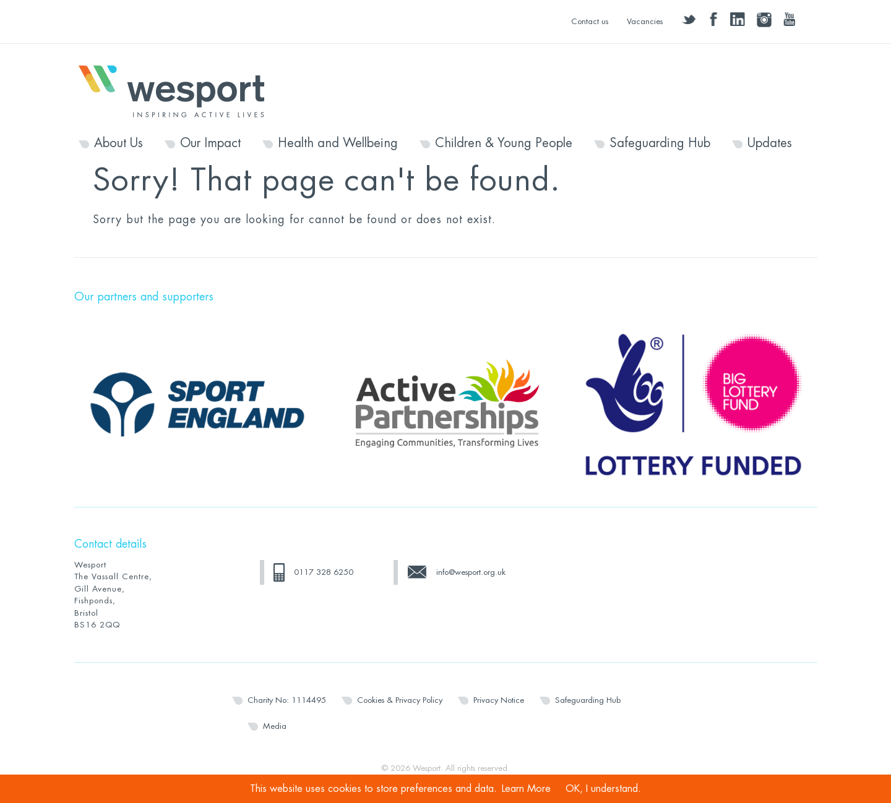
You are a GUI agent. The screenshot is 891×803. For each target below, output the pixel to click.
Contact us (589, 21)
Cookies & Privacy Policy (399, 700)
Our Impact (210, 143)
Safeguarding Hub (659, 143)
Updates (769, 143)
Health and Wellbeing (338, 143)
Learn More (526, 789)
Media (274, 726)
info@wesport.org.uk (471, 572)
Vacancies (645, 21)
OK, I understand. (603, 789)
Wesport (178, 90)
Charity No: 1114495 (287, 700)
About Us (118, 143)
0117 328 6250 (323, 572)
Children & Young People (503, 143)
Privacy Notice (498, 700)
